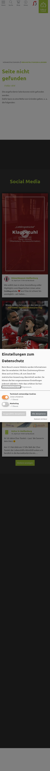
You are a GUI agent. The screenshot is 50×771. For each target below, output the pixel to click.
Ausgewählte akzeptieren (14, 413)
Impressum (26, 387)
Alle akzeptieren (39, 413)
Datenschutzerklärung (11, 387)
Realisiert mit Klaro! (40, 419)
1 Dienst (14, 399)
